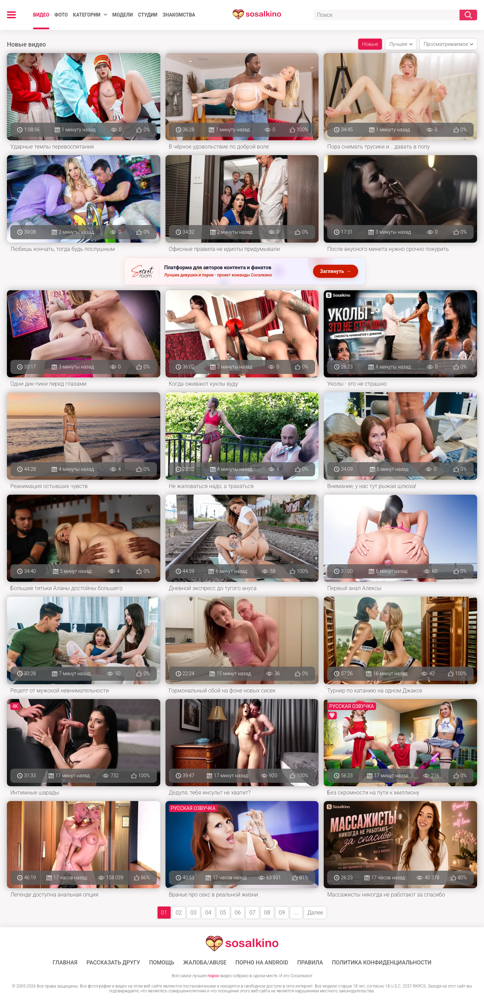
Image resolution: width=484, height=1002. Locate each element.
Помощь (161, 963)
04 (208, 912)
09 (282, 912)
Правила (310, 963)
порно (213, 975)
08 (267, 912)
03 (193, 912)
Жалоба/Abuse (204, 963)
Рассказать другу (113, 963)
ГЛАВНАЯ (65, 963)
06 (238, 912)
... (296, 912)
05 (223, 912)
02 (179, 912)
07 (252, 912)
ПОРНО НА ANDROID (262, 963)
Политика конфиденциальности (382, 963)
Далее (315, 912)
